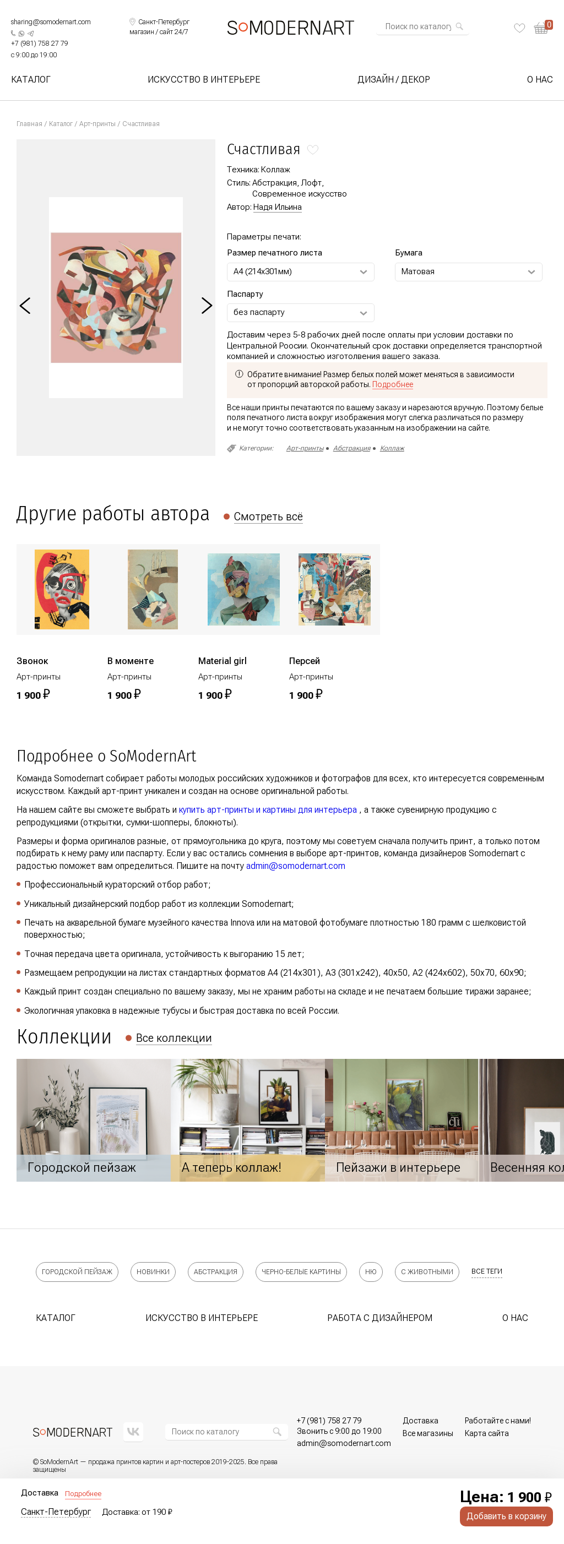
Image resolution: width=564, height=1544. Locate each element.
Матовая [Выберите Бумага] (418, 271)
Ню (371, 1272)
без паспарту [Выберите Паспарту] (259, 312)
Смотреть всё (268, 516)
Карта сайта (487, 1433)
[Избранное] (519, 28)
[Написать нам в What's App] (21, 33)
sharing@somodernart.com (51, 22)
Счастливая (141, 124)
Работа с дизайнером (379, 1318)
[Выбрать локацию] (159, 22)
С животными (427, 1272)
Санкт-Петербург (56, 1512)
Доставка (420, 1420)
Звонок (32, 661)
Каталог (31, 80)
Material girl (222, 661)
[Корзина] (543, 28)
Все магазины (428, 1433)
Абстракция (351, 448)
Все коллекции (174, 1038)
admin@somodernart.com (295, 866)
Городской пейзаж (77, 1272)
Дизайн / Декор (393, 80)
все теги (486, 1271)
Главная (29, 124)
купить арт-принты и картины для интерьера (268, 809)
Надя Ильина (277, 207)
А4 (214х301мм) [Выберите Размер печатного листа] (263, 271)
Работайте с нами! (498, 1420)
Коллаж (392, 448)
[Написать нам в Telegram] (31, 33)
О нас (540, 80)
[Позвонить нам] (39, 44)
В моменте (130, 661)
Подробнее (83, 1493)
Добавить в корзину (506, 1516)
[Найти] (459, 26)
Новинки (153, 1272)
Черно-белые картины (301, 1272)
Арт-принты (97, 124)
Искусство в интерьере (204, 80)
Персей (304, 661)
